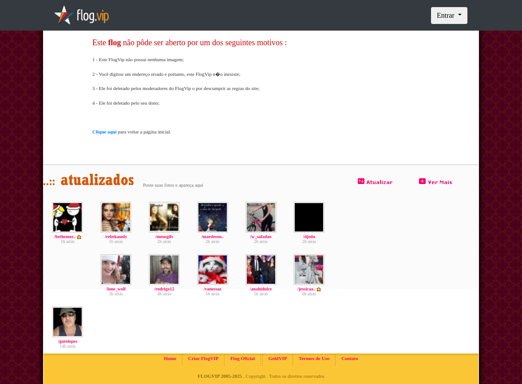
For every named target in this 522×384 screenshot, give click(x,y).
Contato (349, 358)
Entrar (446, 15)
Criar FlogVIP (203, 358)
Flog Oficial (242, 358)
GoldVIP (277, 358)
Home (170, 358)
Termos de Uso (314, 358)
